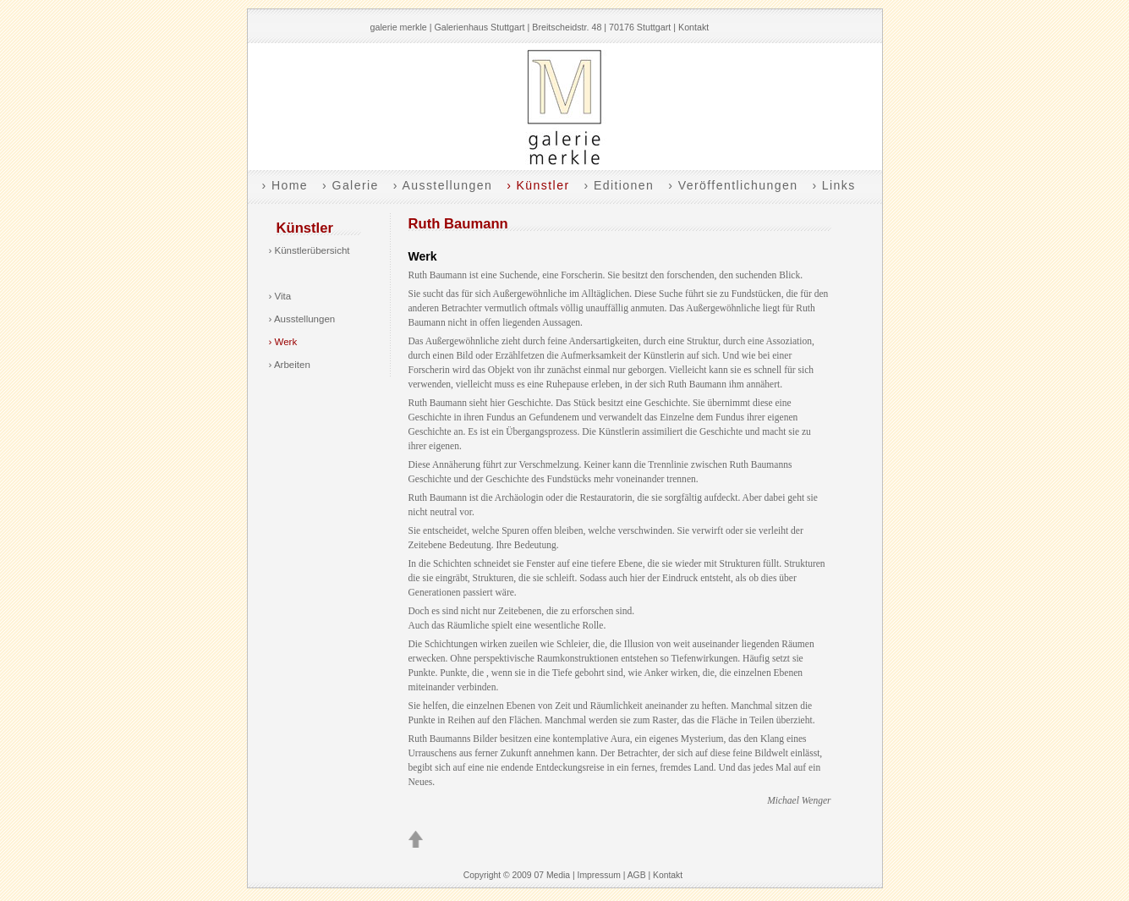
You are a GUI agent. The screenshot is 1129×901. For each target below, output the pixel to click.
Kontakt (693, 27)
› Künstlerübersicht (309, 250)
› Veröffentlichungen (732, 185)
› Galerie (350, 185)
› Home (285, 185)
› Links (833, 185)
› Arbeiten (289, 365)
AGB (637, 875)
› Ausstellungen (442, 185)
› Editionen (619, 185)
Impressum (599, 875)
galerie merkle (398, 27)
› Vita (280, 296)
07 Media (552, 875)
